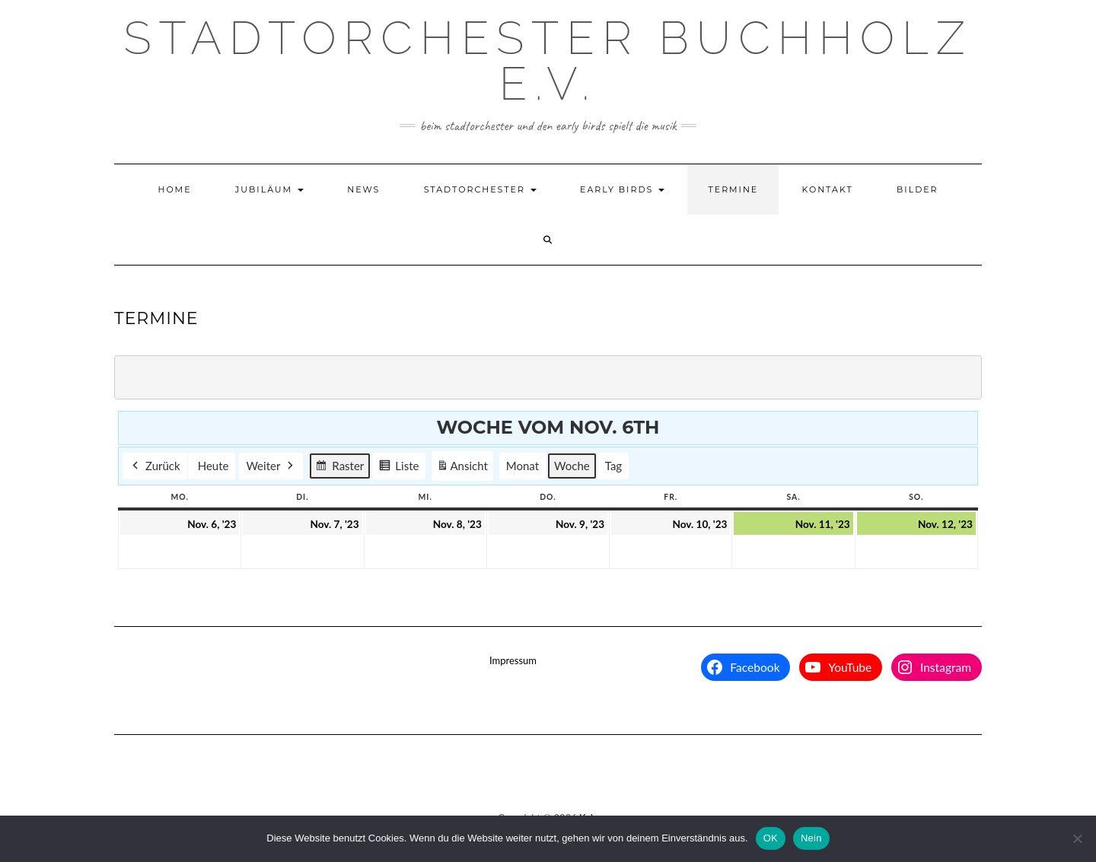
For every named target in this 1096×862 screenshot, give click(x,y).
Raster (339, 467)
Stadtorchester (480, 189)
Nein (811, 838)
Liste (398, 467)
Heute (213, 466)
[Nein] (1077, 838)
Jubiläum (269, 189)
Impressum (513, 660)
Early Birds (622, 189)
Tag (613, 466)
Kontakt (827, 189)
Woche (572, 466)
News (363, 189)
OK (770, 838)
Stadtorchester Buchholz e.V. (548, 60)
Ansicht (464, 468)
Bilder (917, 189)
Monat (522, 466)
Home (174, 189)
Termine (733, 189)
